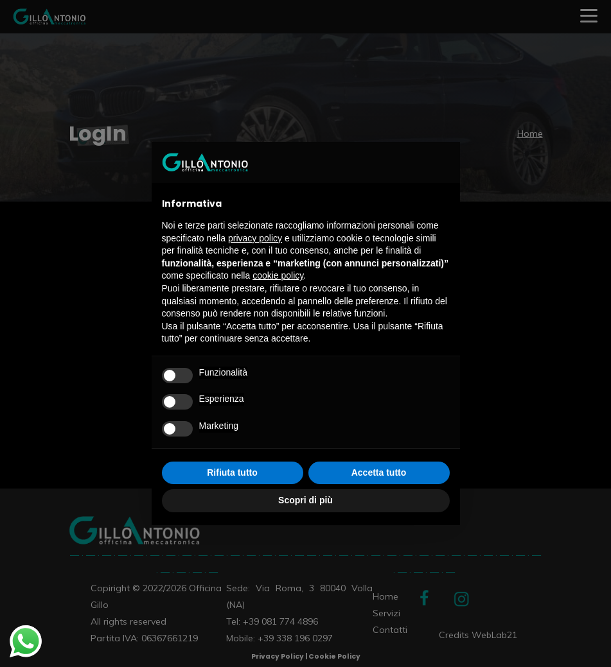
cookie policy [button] (277, 275)
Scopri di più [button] (305, 500)
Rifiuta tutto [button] (232, 472)
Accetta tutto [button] (379, 472)
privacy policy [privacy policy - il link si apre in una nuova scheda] (255, 238)
